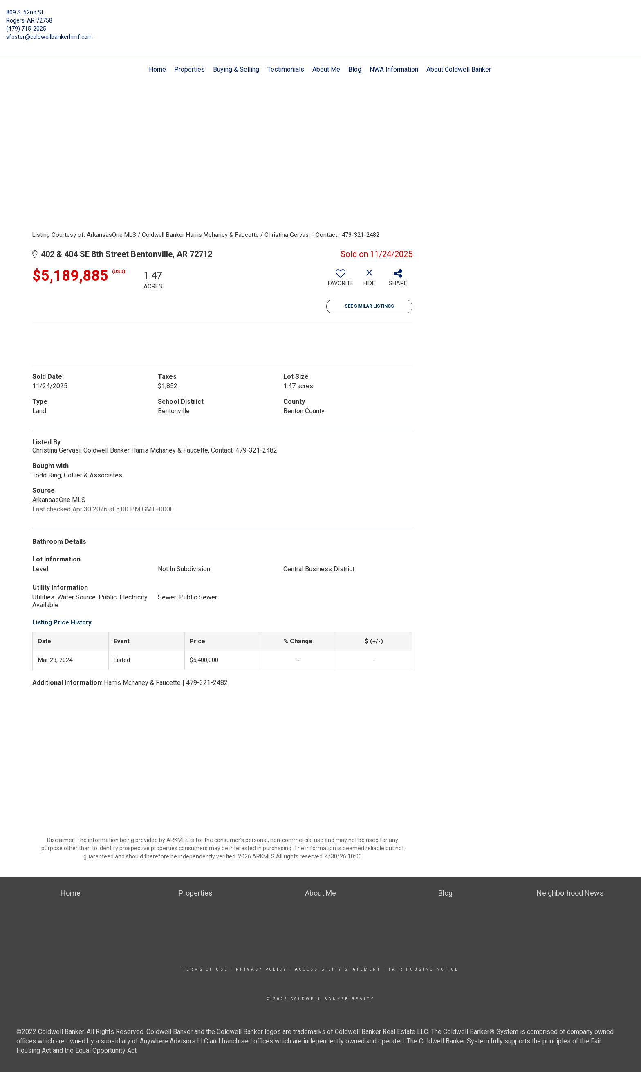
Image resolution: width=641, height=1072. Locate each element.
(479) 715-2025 (26, 28)
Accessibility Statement (338, 969)
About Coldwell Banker (458, 69)
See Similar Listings (369, 306)
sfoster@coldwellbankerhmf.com (49, 37)
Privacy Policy (261, 969)
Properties (189, 69)
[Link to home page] (320, 18)
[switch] (340, 280)
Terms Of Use (205, 969)
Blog (354, 69)
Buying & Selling (236, 69)
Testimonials (285, 69)
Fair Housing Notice (424, 969)
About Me (326, 69)
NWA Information (394, 69)
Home (157, 69)
